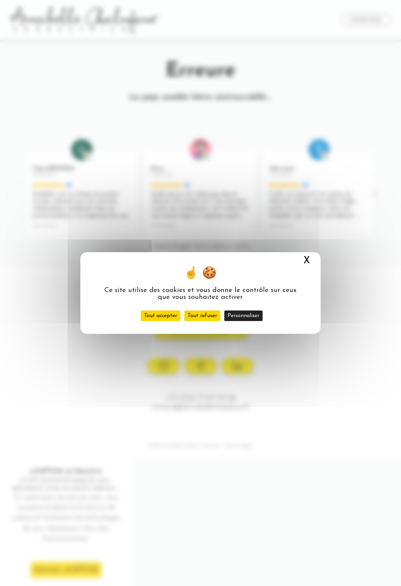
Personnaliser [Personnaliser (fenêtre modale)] (243, 315)
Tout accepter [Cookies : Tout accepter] (160, 315)
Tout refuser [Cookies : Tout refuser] (202, 315)
